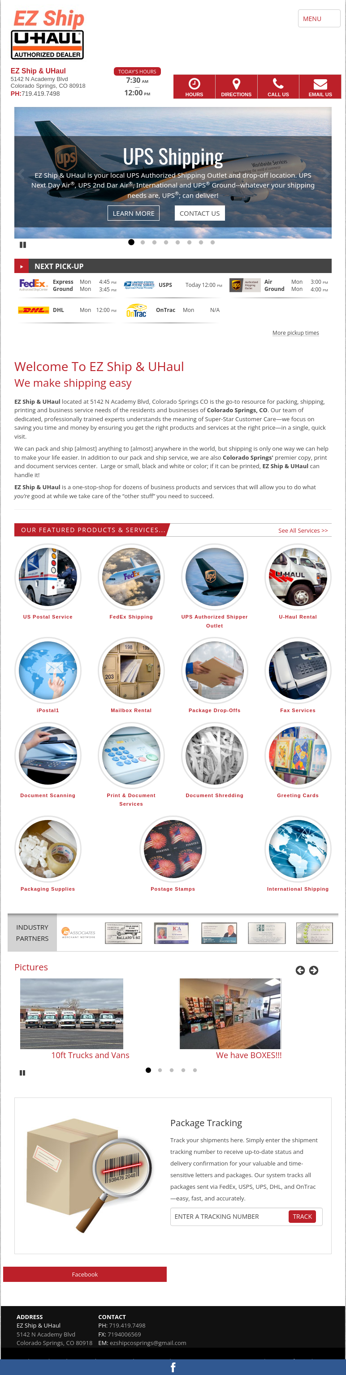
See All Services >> (303, 530)
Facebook (85, 1274)
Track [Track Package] (302, 1216)
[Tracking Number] (231, 1216)
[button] (173, 306)
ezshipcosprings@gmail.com (148, 1343)
